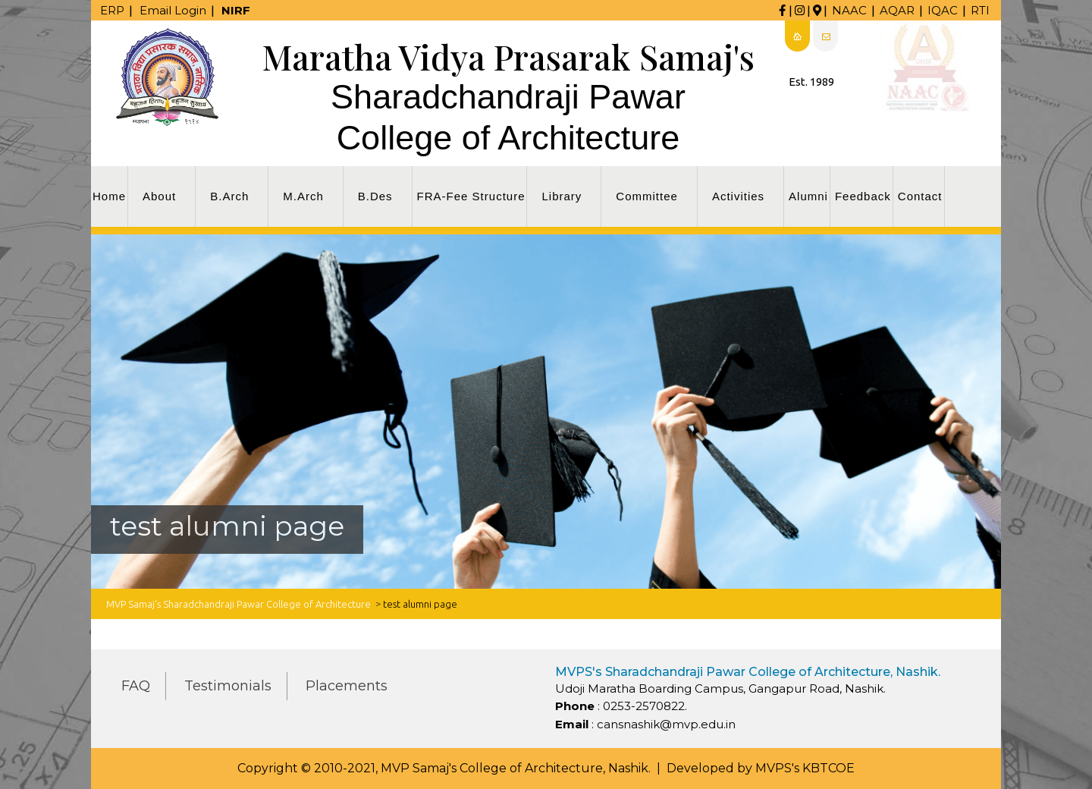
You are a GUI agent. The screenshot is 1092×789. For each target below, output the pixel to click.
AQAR (897, 10)
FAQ (135, 685)
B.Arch (229, 196)
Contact (920, 196)
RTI (980, 10)
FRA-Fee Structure (471, 196)
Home (109, 196)
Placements (347, 685)
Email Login (173, 10)
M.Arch (303, 196)
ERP (112, 10)
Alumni (808, 196)
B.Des (375, 196)
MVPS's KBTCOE (805, 768)
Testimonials (227, 685)
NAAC (849, 10)
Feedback (863, 196)
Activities (738, 196)
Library (561, 196)
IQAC (942, 10)
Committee (647, 196)
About (159, 196)
